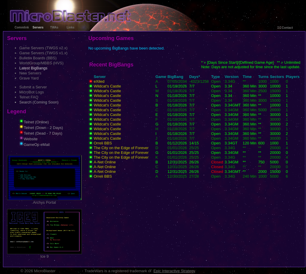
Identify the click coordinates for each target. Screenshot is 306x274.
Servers (38, 27)
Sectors (277, 76)
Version (232, 76)
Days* (194, 76)
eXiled (99, 81)
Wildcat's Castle (107, 86)
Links (70, 27)
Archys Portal (44, 201)
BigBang (175, 76)
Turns (263, 76)
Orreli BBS (103, 143)
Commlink (22, 27)
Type (215, 76)
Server (100, 76)
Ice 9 (44, 255)
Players (292, 76)
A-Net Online (105, 162)
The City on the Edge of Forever (121, 148)
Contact (285, 27)
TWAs (54, 27)
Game (160, 76)
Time (247, 76)
